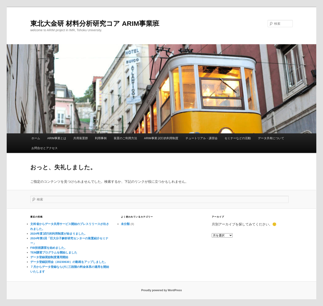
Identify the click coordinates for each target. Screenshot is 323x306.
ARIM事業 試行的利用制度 (161, 138)
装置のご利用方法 (125, 138)
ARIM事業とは (56, 138)
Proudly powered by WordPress (161, 290)
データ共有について (271, 138)
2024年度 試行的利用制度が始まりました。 (58, 233)
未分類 (125, 224)
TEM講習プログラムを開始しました (53, 252)
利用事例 (101, 138)
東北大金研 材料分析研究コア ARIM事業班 (94, 23)
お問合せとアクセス (44, 148)
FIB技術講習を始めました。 (48, 247)
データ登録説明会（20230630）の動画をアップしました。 (68, 262)
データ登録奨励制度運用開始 (49, 257)
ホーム (35, 138)
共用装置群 (80, 138)
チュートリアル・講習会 (202, 138)
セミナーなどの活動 (238, 138)
